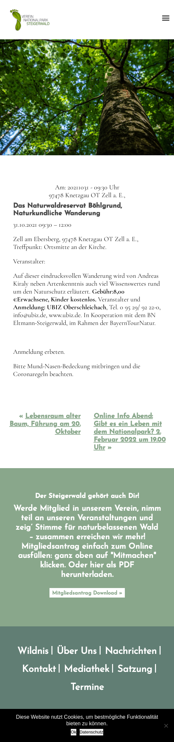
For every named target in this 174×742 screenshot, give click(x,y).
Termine (87, 687)
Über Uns (77, 651)
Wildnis (32, 651)
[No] (166, 725)
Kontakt (39, 669)
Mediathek (86, 669)
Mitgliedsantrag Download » (87, 593)
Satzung (134, 669)
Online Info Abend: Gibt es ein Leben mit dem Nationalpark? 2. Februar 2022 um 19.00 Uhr (130, 432)
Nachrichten (131, 651)
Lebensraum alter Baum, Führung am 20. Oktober (45, 424)
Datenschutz (91, 732)
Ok (73, 732)
